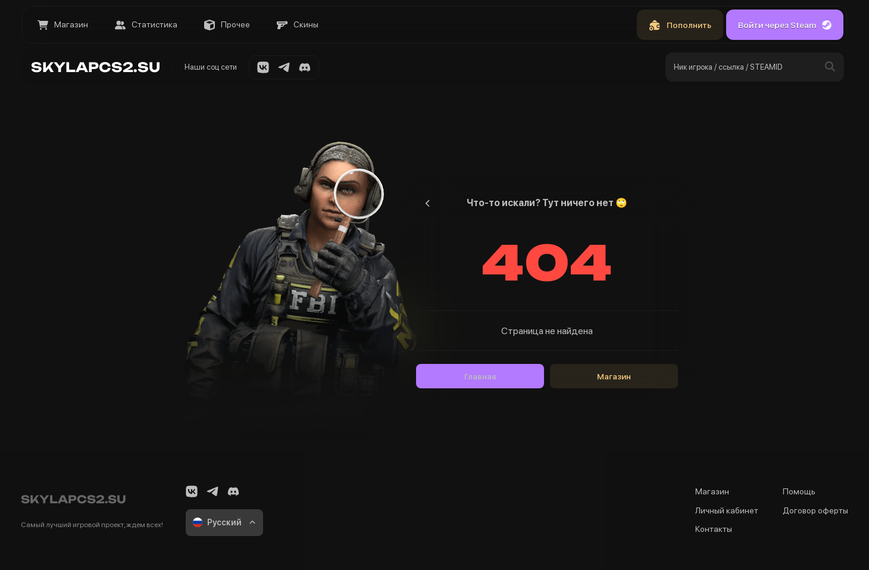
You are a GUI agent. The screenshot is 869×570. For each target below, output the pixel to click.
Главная (480, 376)
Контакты (713, 529)
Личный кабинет (726, 510)
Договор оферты (815, 510)
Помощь (799, 491)
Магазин (614, 376)
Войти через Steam (785, 25)
